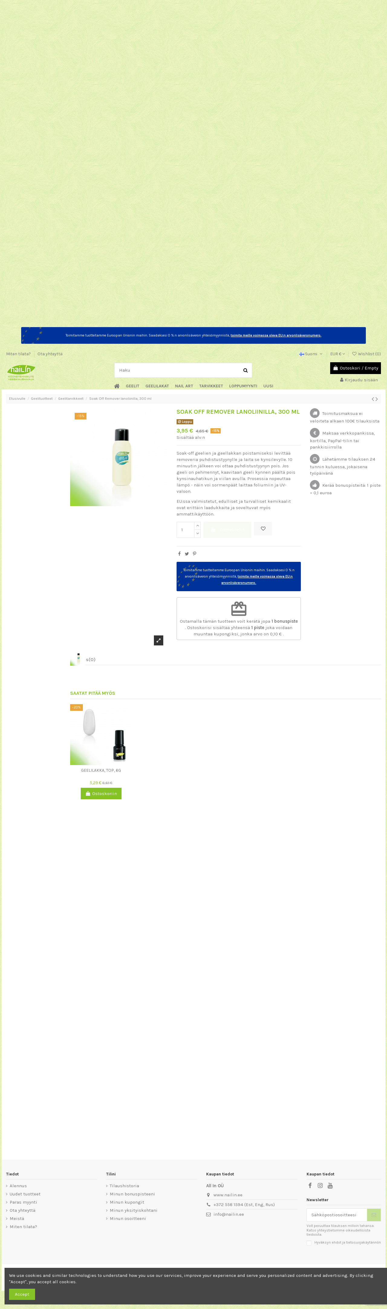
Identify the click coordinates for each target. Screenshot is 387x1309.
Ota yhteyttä (50, 353)
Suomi (311, 353)
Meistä (17, 1218)
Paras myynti (23, 1202)
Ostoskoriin (227, 529)
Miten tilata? (19, 353)
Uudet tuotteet (25, 1194)
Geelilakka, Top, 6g (101, 770)
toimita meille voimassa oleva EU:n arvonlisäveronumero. (276, 335)
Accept (22, 1294)
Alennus (18, 1185)
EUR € (337, 353)
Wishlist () (366, 353)
